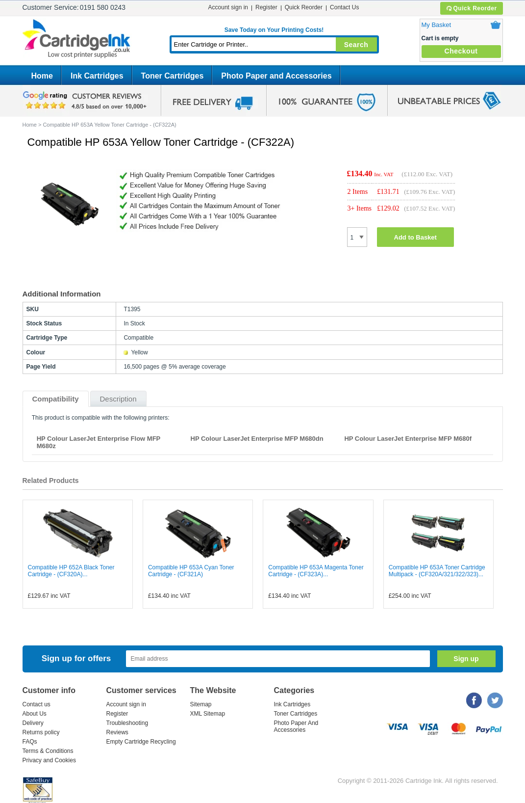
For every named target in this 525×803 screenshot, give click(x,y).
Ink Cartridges (97, 76)
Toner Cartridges (172, 76)
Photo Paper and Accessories (276, 76)
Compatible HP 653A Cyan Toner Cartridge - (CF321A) (191, 571)
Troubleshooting (127, 723)
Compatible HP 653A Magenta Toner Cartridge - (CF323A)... (315, 571)
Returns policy (41, 732)
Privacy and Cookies (49, 760)
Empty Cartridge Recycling (141, 741)
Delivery (33, 723)
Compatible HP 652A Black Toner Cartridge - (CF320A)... (71, 571)
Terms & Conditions (48, 751)
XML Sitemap (207, 713)
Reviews (117, 732)
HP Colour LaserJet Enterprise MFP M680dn (257, 438)
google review (86, 100)
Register (266, 7)
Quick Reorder (471, 8)
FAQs (30, 741)
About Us (35, 713)
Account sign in (228, 7)
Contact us (36, 704)
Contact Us (344, 7)
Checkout (461, 51)
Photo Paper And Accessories (296, 726)
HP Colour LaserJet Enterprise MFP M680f (408, 438)
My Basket (436, 24)
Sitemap (201, 704)
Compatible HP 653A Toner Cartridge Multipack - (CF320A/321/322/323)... (437, 571)
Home (42, 76)
